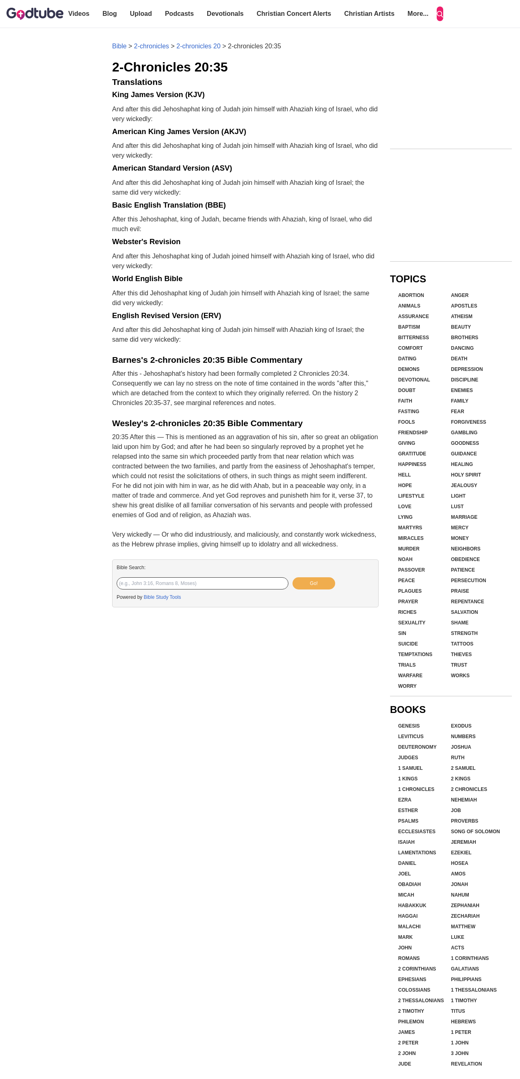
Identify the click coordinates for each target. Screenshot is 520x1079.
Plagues (410, 591)
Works (460, 675)
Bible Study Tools (162, 597)
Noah (405, 559)
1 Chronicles (416, 789)
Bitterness (413, 337)
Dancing (462, 348)
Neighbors (466, 549)
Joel (404, 874)
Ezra (405, 800)
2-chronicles (151, 46)
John (405, 948)
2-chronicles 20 (198, 46)
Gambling (464, 433)
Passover (411, 570)
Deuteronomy (417, 747)
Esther (408, 810)
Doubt (407, 390)
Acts (457, 948)
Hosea (459, 863)
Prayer (408, 601)
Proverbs (464, 821)
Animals (409, 306)
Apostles (464, 306)
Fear (457, 411)
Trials (407, 665)
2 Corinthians (417, 969)
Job (456, 810)
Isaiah (406, 842)
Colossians (414, 990)
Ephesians (412, 979)
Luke (457, 937)
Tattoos (462, 644)
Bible (119, 46)
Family (459, 401)
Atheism (461, 316)
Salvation (464, 612)
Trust (459, 665)
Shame (459, 623)
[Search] (440, 13)
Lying (405, 517)
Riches (407, 612)
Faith (405, 401)
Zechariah (465, 916)
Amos (458, 874)
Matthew (463, 927)
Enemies (462, 390)
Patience (463, 570)
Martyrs (410, 528)
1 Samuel (410, 768)
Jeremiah (463, 842)
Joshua (461, 747)
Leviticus (411, 736)
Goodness (465, 443)
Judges (408, 757)
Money (460, 538)
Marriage (464, 517)
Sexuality (411, 623)
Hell (404, 475)
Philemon (411, 1022)
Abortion (411, 295)
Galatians (465, 969)
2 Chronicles (469, 789)
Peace (406, 580)
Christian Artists (369, 13)
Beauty (461, 327)
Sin (402, 633)
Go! (314, 583)
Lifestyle (411, 496)
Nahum (460, 895)
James (406, 1032)
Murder (409, 549)
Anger (459, 295)
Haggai (408, 916)
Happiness (412, 464)
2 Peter (408, 1043)
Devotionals (225, 13)
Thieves (461, 654)
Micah (406, 895)
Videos (78, 13)
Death (459, 359)
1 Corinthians (470, 958)
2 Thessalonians (421, 1000)
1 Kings (408, 779)
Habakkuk (412, 905)
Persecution (468, 580)
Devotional (414, 380)
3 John (459, 1053)
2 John (407, 1053)
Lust (457, 506)
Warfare (410, 675)
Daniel (407, 863)
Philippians (466, 979)
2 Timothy (411, 1011)
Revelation (466, 1064)
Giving (406, 443)
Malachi (409, 927)
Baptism (409, 327)
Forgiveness (468, 422)
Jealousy (464, 485)
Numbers (463, 736)
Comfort (410, 348)
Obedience (465, 559)
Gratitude (412, 454)
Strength (464, 633)
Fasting (408, 411)
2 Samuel (463, 768)
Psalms (408, 821)
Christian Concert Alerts (294, 13)
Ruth (457, 757)
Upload (141, 13)
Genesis (409, 726)
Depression (467, 369)
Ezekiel (461, 853)
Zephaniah (465, 905)
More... (418, 13)
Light (458, 496)
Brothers (464, 337)
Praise (460, 591)
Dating (407, 359)
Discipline (464, 380)
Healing (462, 464)
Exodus (461, 726)
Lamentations (417, 853)
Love (405, 506)
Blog (109, 13)
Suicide (408, 644)
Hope (405, 485)
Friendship (413, 433)
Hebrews (463, 1022)
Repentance (467, 601)
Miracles (411, 538)
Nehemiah (464, 800)
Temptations (415, 654)
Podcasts (179, 13)
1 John (459, 1043)
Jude (404, 1064)
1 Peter (461, 1032)
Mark (405, 937)
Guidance (464, 454)
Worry (407, 686)
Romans (409, 958)
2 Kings (460, 779)
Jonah (459, 884)
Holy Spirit (466, 475)
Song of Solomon (475, 831)
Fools (406, 422)
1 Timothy (464, 1000)
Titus (458, 1011)
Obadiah (409, 884)
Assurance (413, 316)
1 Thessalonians (474, 990)
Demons (409, 369)
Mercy (459, 528)
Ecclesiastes (417, 831)
